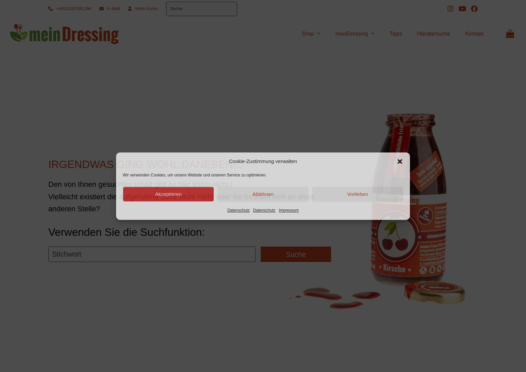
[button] (400, 161)
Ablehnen (262, 194)
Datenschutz (238, 210)
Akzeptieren (168, 194)
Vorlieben (357, 194)
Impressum (289, 210)
